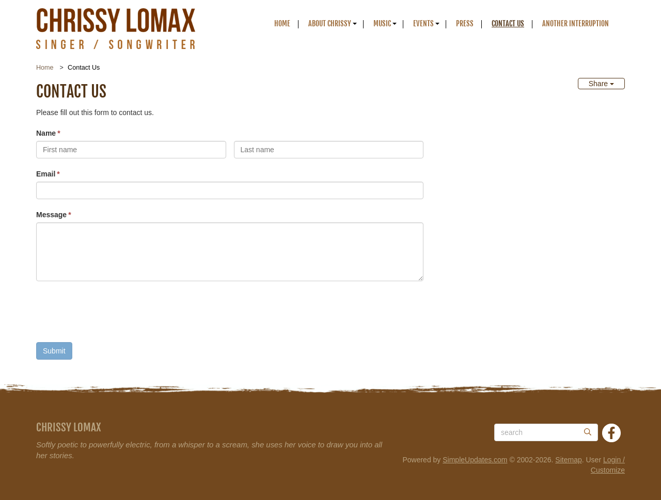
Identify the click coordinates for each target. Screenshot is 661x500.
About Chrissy (329, 23)
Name (46, 133)
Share (601, 83)
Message (51, 215)
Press (465, 23)
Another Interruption (575, 23)
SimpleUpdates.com (475, 460)
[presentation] (114, 314)
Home (282, 23)
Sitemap (568, 460)
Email (45, 174)
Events (423, 23)
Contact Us (508, 23)
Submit (54, 351)
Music (382, 23)
